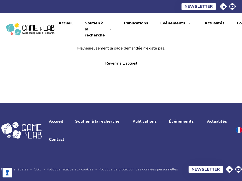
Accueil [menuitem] (65, 23)
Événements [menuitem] (172, 23)
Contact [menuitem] (56, 139)
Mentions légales (14, 169)
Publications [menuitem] (136, 23)
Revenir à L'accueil (121, 63)
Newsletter (199, 6)
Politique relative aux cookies (70, 169)
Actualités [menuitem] (214, 23)
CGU (37, 169)
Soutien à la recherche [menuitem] (95, 29)
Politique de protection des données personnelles (138, 169)
